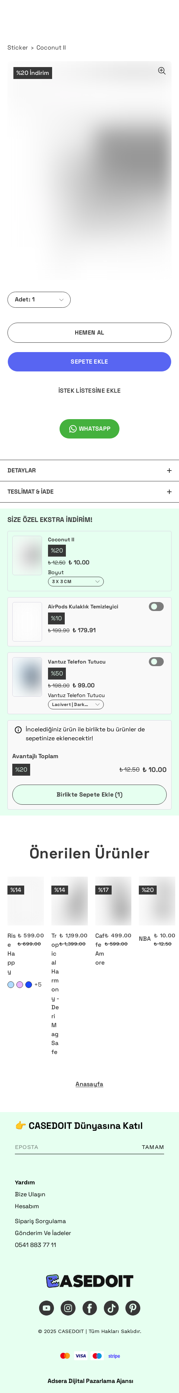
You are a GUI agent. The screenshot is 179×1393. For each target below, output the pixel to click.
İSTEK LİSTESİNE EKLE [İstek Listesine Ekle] (89, 391)
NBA (145, 939)
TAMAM (153, 1146)
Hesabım (27, 1206)
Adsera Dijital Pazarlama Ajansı (90, 1381)
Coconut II (51, 47)
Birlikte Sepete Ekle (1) (89, 794)
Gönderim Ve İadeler (43, 1233)
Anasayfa (89, 1084)
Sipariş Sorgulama (40, 1221)
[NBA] (157, 901)
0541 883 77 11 (35, 1245)
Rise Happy (11, 953)
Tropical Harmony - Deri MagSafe (55, 994)
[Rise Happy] (25, 901)
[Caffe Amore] (113, 901)
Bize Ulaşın (30, 1194)
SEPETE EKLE (89, 361)
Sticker (17, 47)
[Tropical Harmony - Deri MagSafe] (69, 901)
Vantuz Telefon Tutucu (77, 661)
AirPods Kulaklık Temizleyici (83, 606)
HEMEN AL (89, 332)
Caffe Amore (100, 949)
